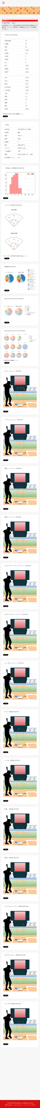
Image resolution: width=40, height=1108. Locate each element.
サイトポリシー (18, 1105)
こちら (22, 114)
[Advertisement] (20, 1062)
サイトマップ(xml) (30, 1105)
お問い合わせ (8, 1105)
